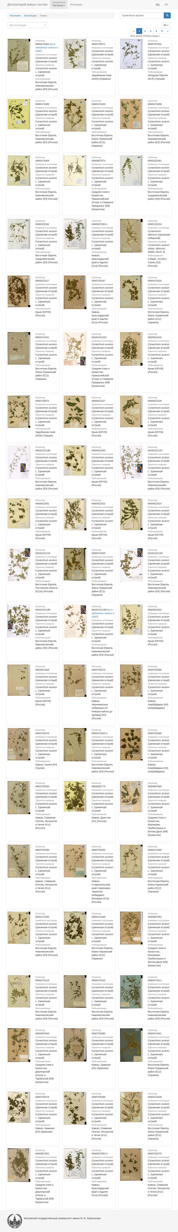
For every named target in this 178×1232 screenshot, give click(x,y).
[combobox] (27, 25)
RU (157, 4)
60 (166, 25)
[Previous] (133, 31)
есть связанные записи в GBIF (46, 47)
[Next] (168, 31)
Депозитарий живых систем (27, 4)
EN (166, 4)
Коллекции (76, 4)
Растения (15, 15)
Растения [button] (58, 5)
